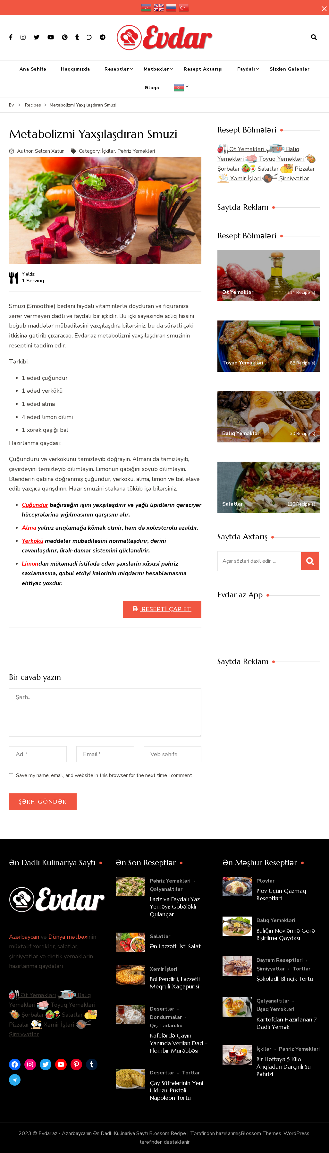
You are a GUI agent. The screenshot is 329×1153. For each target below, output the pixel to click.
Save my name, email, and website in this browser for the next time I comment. (104, 775)
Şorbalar (26, 1015)
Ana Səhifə (33, 69)
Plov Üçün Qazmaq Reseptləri (281, 894)
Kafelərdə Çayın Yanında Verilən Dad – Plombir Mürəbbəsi (178, 1043)
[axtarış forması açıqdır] (314, 37)
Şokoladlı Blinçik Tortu (285, 978)
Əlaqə (152, 88)
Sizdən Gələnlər (290, 69)
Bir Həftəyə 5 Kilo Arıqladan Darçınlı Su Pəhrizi (284, 1066)
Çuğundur (35, 505)
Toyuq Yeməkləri (275, 159)
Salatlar (260, 169)
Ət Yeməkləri (241, 149)
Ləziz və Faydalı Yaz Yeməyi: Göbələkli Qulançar (175, 906)
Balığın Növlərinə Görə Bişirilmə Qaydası (286, 934)
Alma (29, 528)
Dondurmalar (166, 1017)
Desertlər (162, 1008)
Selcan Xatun (49, 151)
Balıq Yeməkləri (276, 920)
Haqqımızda (75, 69)
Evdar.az (85, 335)
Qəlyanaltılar (166, 889)
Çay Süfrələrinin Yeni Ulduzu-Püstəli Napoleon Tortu (176, 1090)
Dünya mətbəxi (68, 937)
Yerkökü (32, 541)
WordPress (296, 1133)
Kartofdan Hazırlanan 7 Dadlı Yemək (287, 1023)
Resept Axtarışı (203, 69)
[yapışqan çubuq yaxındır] (324, 8)
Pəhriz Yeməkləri (136, 151)
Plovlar (265, 880)
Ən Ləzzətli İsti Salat (175, 946)
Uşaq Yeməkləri (275, 1009)
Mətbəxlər (156, 69)
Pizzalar (297, 169)
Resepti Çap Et (165, 609)
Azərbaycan (24, 937)
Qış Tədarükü (166, 1025)
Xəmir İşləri (239, 178)
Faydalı (246, 69)
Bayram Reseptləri (280, 960)
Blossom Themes (261, 1133)
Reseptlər (117, 69)
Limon (30, 564)
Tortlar (191, 1072)
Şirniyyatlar (285, 178)
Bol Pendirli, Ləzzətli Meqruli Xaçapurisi (175, 982)
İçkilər (108, 151)
